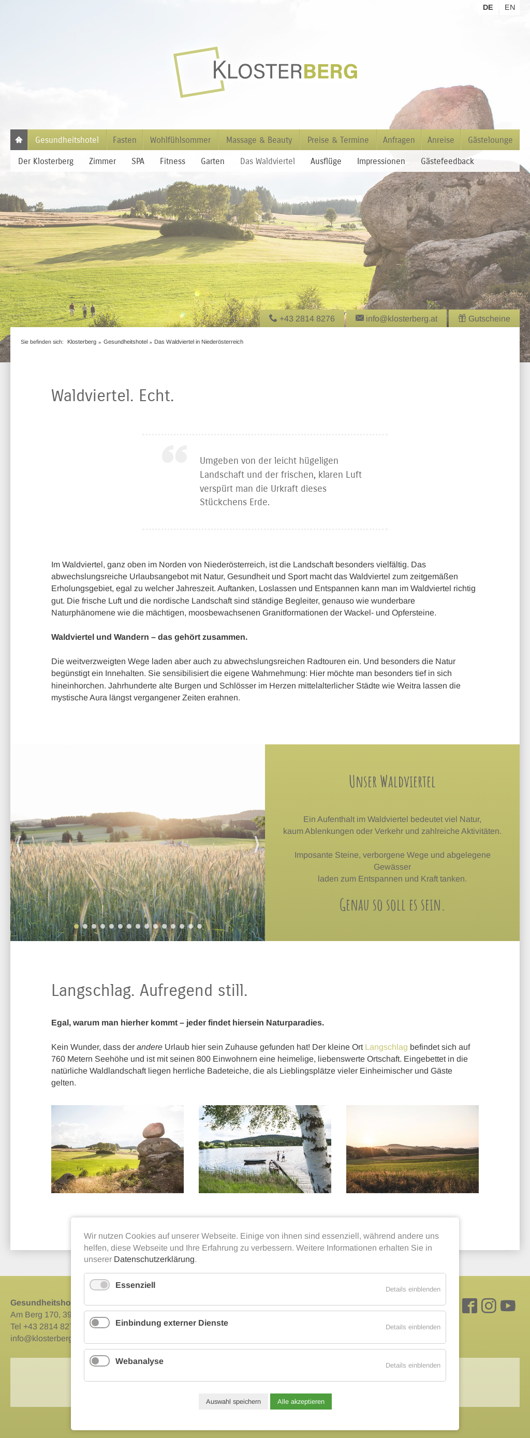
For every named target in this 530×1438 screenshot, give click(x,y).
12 (173, 926)
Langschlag (386, 1047)
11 (164, 926)
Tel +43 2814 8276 (44, 1326)
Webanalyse (139, 1361)
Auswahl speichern (233, 1401)
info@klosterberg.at (46, 1338)
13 (182, 926)
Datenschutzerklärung (154, 1259)
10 (155, 926)
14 (190, 926)
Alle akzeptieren (301, 1401)
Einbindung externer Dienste (171, 1322)
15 (199, 926)
